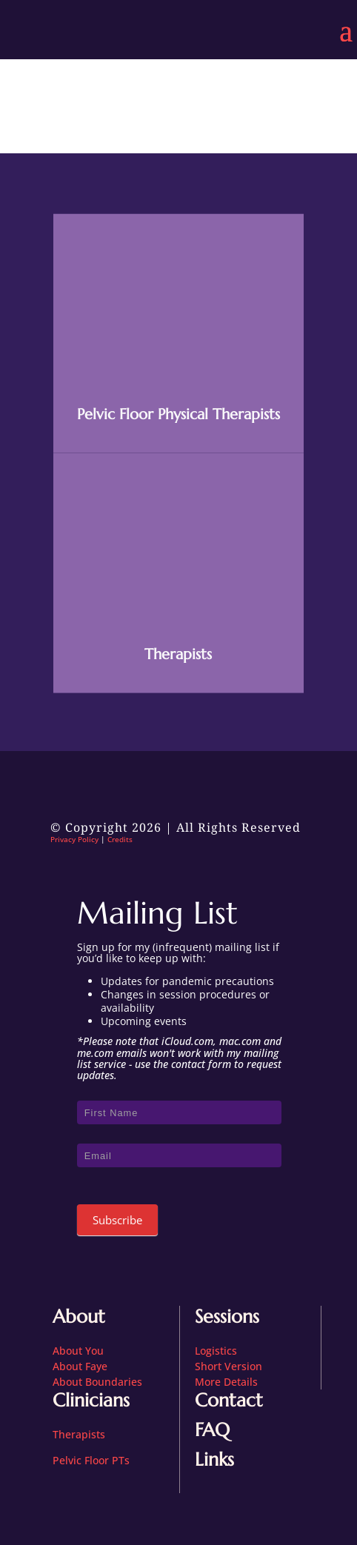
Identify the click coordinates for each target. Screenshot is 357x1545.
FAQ (212, 1429)
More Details (226, 1382)
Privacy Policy (74, 839)
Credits (120, 839)
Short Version (228, 1366)
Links (214, 1459)
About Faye (80, 1366)
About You (78, 1351)
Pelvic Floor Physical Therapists (178, 423)
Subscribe (117, 1219)
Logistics (216, 1351)
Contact (229, 1400)
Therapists (178, 663)
